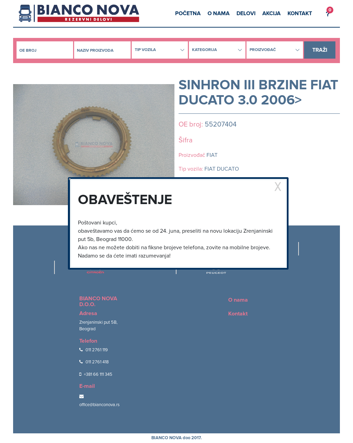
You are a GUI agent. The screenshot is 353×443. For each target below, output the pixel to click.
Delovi (245, 13)
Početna (188, 13)
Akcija (271, 13)
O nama (219, 13)
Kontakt (300, 13)
